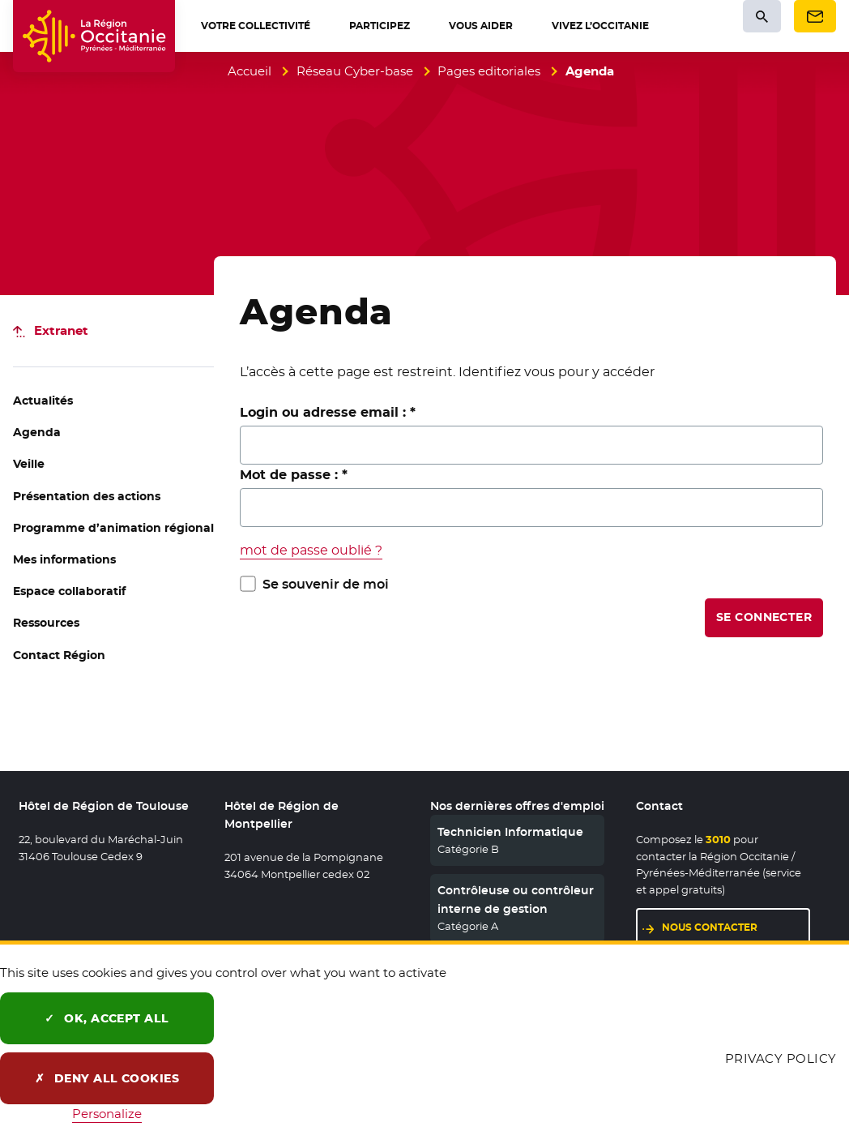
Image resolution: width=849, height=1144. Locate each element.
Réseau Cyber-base (355, 71)
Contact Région (59, 655)
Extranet (61, 330)
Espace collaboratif (69, 591)
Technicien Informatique (510, 832)
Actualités (43, 400)
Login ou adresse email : (328, 412)
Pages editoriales (488, 71)
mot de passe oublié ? (311, 550)
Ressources (46, 622)
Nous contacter (736, 926)
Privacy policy (781, 1058)
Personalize (107, 1113)
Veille (29, 463)
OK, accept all (107, 1018)
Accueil (249, 71)
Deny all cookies (107, 1078)
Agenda (37, 432)
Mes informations (64, 559)
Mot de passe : (294, 474)
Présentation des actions (86, 496)
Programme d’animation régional (113, 528)
